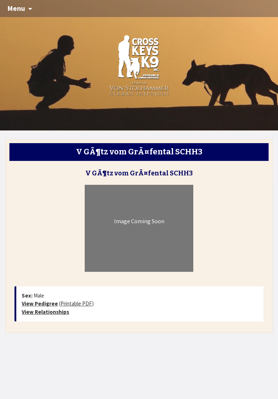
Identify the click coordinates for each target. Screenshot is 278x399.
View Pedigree (40, 303)
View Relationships (45, 311)
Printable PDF (76, 303)
